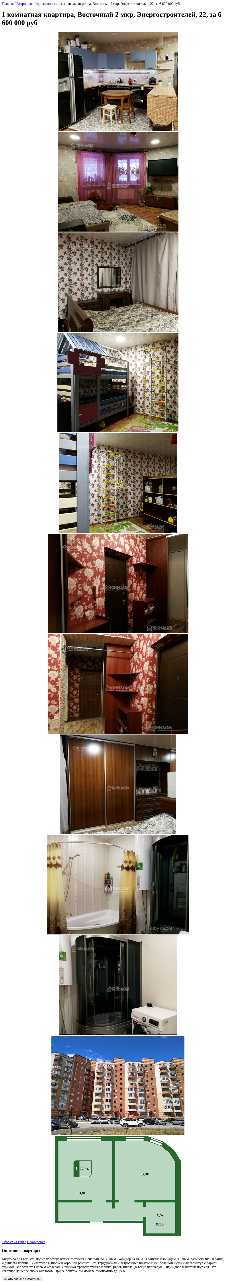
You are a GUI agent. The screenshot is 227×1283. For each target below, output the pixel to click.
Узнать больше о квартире (22, 1279)
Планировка (36, 1242)
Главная (8, 4)
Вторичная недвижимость (35, 4)
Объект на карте (14, 1242)
